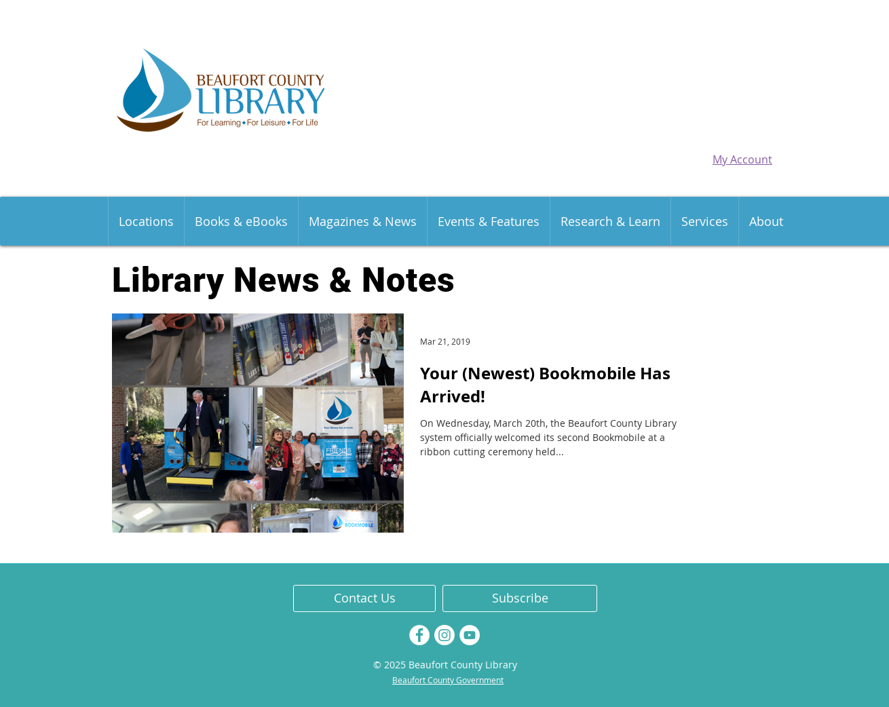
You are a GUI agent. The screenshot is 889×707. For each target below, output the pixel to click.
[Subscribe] (519, 598)
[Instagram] (444, 635)
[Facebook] (419, 635)
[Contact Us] (364, 598)
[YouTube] (469, 635)
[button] (146, 221)
